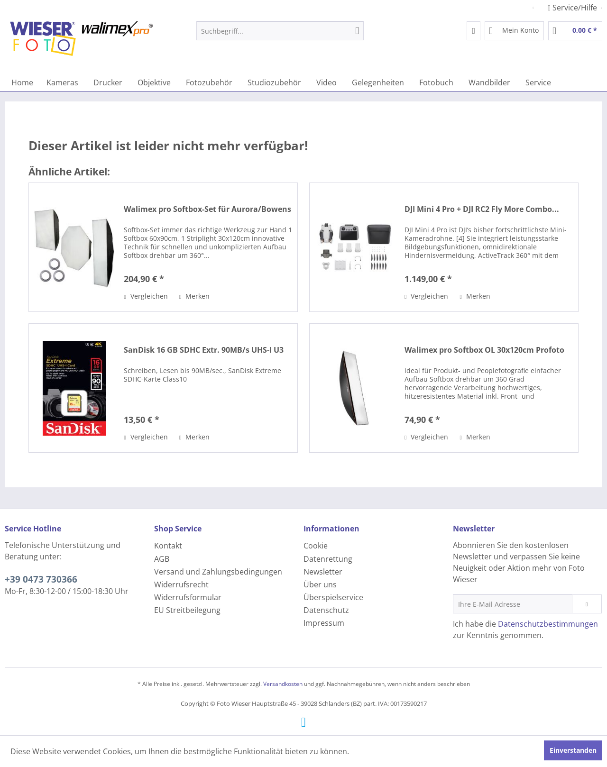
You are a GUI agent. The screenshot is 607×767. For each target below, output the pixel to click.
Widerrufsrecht (181, 584)
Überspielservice (333, 597)
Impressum (324, 623)
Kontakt (168, 545)
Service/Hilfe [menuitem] (573, 7)
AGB (161, 559)
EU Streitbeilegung (187, 610)
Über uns (320, 584)
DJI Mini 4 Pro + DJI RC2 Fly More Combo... (482, 209)
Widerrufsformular (187, 597)
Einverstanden (573, 750)
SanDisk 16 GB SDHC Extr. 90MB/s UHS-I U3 (204, 350)
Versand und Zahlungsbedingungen (218, 571)
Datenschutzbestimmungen (548, 624)
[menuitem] (280, 30)
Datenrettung (328, 559)
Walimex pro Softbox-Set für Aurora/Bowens (207, 209)
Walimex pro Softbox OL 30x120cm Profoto (484, 350)
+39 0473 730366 (41, 579)
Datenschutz (326, 610)
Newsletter (323, 571)
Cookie (316, 545)
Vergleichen (145, 296)
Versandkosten (283, 684)
